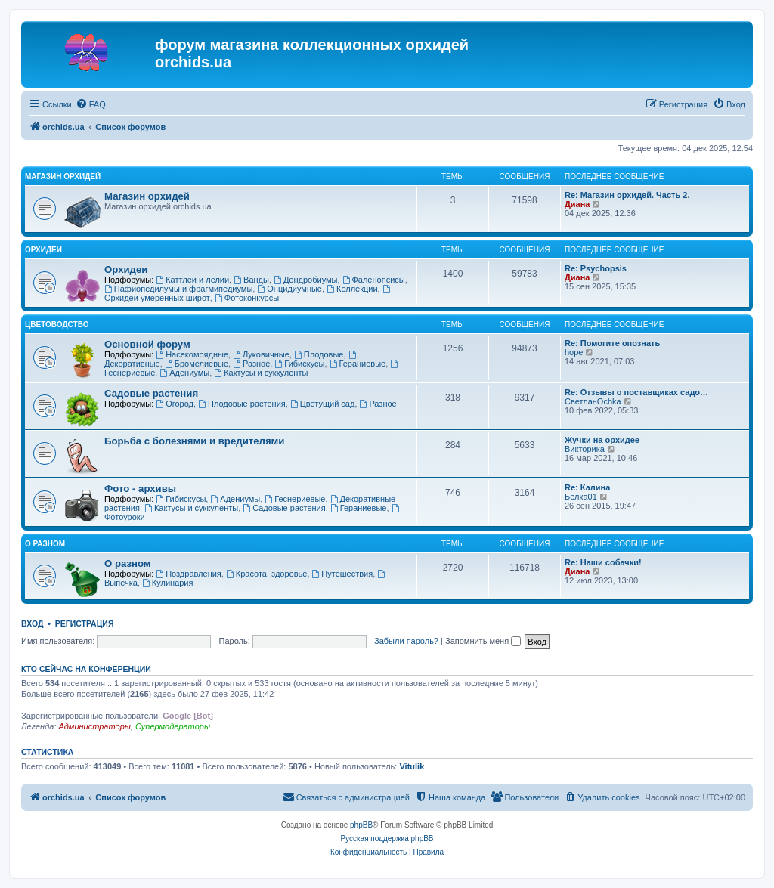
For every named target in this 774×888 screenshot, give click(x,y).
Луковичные (261, 354)
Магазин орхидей (63, 176)
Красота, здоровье (266, 573)
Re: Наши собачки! (603, 562)
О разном (45, 544)
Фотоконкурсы (247, 297)
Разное (251, 363)
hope (574, 352)
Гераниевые (358, 363)
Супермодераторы (172, 726)
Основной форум (147, 344)
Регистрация (84, 623)
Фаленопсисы (373, 279)
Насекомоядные (192, 354)
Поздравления (188, 573)
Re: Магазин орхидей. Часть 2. (627, 195)
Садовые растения (151, 393)
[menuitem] (91, 104)
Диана (577, 204)
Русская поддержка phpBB (386, 838)
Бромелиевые (196, 363)
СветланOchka (593, 401)
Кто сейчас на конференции (86, 668)
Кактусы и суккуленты (261, 372)
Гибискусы (299, 363)
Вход (32, 623)
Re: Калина (587, 487)
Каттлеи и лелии (192, 279)
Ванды (251, 279)
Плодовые (319, 354)
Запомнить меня (483, 640)
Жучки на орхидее (602, 439)
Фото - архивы (140, 488)
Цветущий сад (322, 403)
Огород (175, 403)
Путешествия (342, 573)
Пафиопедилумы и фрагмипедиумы (178, 288)
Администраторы (94, 726)
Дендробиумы (305, 279)
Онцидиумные (289, 288)
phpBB (361, 825)
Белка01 (581, 496)
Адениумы (184, 372)
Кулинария (167, 582)
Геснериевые (295, 498)
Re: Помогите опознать (612, 343)
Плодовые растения (242, 403)
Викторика (585, 448)
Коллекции (352, 288)
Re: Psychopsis (596, 268)
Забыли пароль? (406, 640)
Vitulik (411, 766)
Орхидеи (43, 250)
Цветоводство (56, 324)
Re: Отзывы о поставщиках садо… (636, 392)
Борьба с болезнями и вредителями (194, 441)
